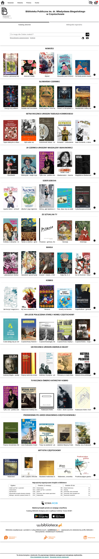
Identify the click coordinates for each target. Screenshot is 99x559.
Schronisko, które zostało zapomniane (46, 493)
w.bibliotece (53, 530)
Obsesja (66, 489)
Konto (37, 3)
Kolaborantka (40, 495)
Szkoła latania (12, 489)
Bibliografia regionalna (74, 25)
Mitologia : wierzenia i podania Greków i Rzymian (21, 495)
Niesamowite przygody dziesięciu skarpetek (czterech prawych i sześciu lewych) (29, 493)
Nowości (11, 3)
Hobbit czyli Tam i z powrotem (16, 488)
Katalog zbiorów (25, 25)
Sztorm (38, 491)
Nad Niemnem (12, 491)
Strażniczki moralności (69, 495)
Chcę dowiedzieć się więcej (39, 557)
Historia (20, 3)
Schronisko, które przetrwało (71, 491)
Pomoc (28, 3)
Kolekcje (32, 38)
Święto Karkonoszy (68, 488)
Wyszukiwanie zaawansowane (19, 38)
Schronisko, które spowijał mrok (72, 493)
